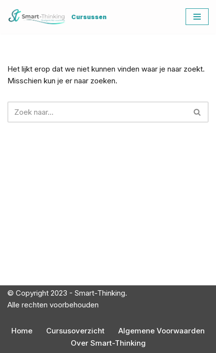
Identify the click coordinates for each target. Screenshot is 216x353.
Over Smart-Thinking (108, 343)
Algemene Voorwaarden (161, 330)
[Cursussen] (57, 17)
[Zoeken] (97, 112)
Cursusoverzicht (75, 330)
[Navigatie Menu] (197, 16)
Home (21, 330)
